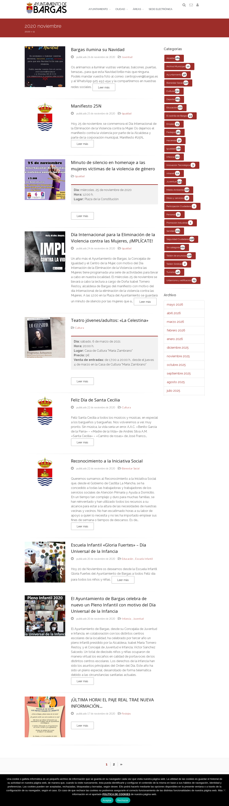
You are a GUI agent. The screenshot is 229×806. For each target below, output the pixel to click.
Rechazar (122, 800)
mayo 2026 (175, 307)
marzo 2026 (175, 324)
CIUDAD (123, 9)
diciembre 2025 (178, 350)
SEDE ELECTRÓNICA (163, 9)
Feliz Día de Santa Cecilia (95, 402)
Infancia (173, 159)
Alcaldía (173, 60)
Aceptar (107, 800)
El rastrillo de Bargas (179, 118)
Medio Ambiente (177, 192)
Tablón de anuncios (179, 258)
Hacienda (174, 143)
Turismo (173, 274)
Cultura (173, 93)
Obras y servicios (177, 200)
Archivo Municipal (178, 69)
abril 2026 (174, 316)
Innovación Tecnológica (180, 167)
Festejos (173, 134)
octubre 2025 (176, 367)
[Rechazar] (224, 790)
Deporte (173, 102)
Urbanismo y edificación (181, 283)
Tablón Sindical (176, 266)
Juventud (174, 184)
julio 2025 (173, 393)
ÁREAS (139, 9)
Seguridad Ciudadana (180, 241)
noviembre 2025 (178, 359)
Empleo (173, 126)
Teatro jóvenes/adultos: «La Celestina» (109, 323)
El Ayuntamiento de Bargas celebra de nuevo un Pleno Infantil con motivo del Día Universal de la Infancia (113, 607)
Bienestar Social (177, 85)
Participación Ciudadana (181, 208)
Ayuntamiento (176, 77)
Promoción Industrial (179, 225)
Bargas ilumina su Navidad (98, 52)
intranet (173, 176)
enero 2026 (175, 341)
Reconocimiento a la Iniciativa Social (107, 463)
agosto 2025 (176, 385)
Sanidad (173, 233)
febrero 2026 (176, 333)
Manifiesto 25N (86, 108)
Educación (174, 110)
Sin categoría (176, 250)
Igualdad (173, 151)
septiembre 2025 (179, 376)
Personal (173, 217)
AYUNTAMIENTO (101, 9)
